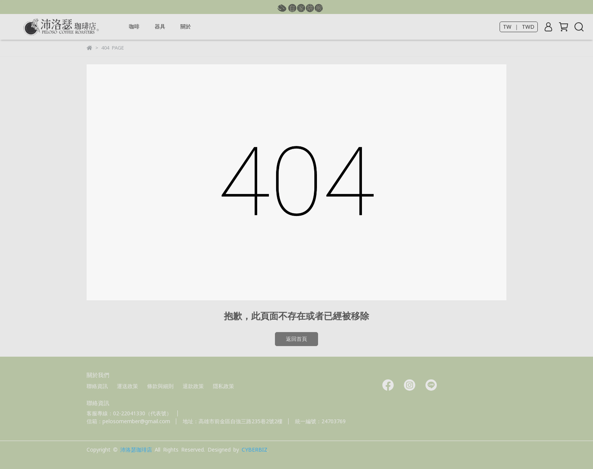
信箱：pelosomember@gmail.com (128, 421)
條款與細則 (160, 386)
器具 (160, 26)
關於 (185, 26)
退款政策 (193, 386)
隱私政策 (223, 386)
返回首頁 (296, 338)
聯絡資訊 (97, 386)
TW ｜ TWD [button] (518, 26)
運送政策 (127, 386)
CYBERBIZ (254, 449)
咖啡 (134, 26)
